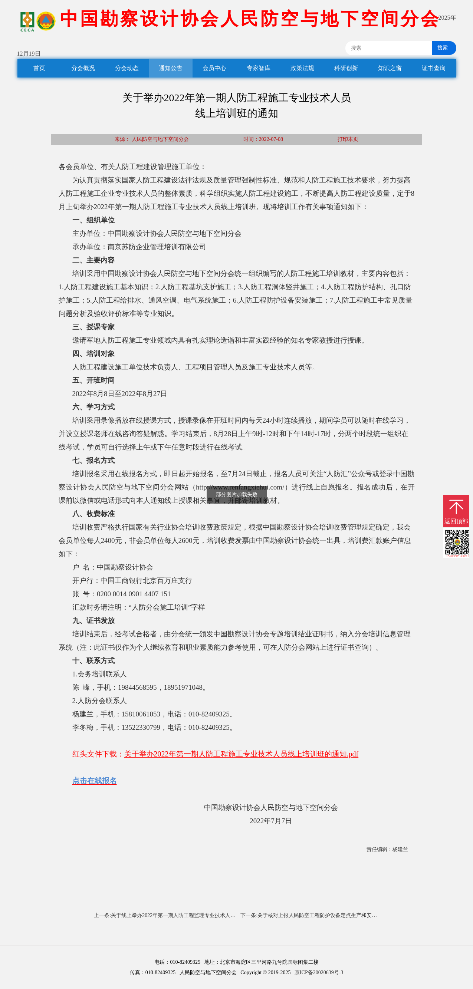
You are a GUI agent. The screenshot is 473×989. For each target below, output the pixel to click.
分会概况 (83, 68)
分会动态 (127, 68)
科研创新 (346, 68)
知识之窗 (390, 68)
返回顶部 (456, 521)
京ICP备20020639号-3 (319, 972)
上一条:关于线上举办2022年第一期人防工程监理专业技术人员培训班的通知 (165, 915)
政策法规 (302, 68)
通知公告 (171, 68)
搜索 (440, 47)
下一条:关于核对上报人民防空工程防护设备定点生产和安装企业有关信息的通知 (321, 915)
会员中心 (214, 68)
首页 (39, 68)
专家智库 (258, 68)
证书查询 (434, 68)
